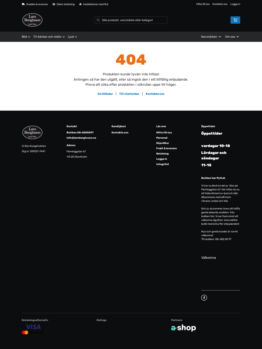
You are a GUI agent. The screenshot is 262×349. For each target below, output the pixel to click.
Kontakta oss (220, 4)
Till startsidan (129, 94)
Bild (26, 36)
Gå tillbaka (105, 94)
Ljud (72, 36)
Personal (161, 137)
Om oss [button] (232, 36)
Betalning (162, 153)
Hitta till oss (203, 4)
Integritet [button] (162, 164)
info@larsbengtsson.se (81, 137)
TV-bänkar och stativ (49, 36)
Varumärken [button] (211, 36)
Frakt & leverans (166, 148)
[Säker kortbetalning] (33, 329)
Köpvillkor (162, 143)
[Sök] (131, 20)
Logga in (235, 4)
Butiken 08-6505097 (80, 132)
